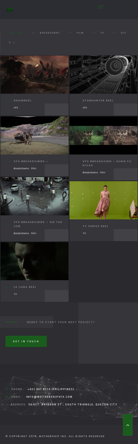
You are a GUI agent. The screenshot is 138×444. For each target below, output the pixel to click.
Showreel (23, 100)
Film (80, 33)
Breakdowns (50, 33)
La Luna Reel (25, 287)
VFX (123, 33)
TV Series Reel (96, 226)
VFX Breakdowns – (31, 161)
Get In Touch (26, 341)
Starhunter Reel (98, 100)
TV (102, 33)
